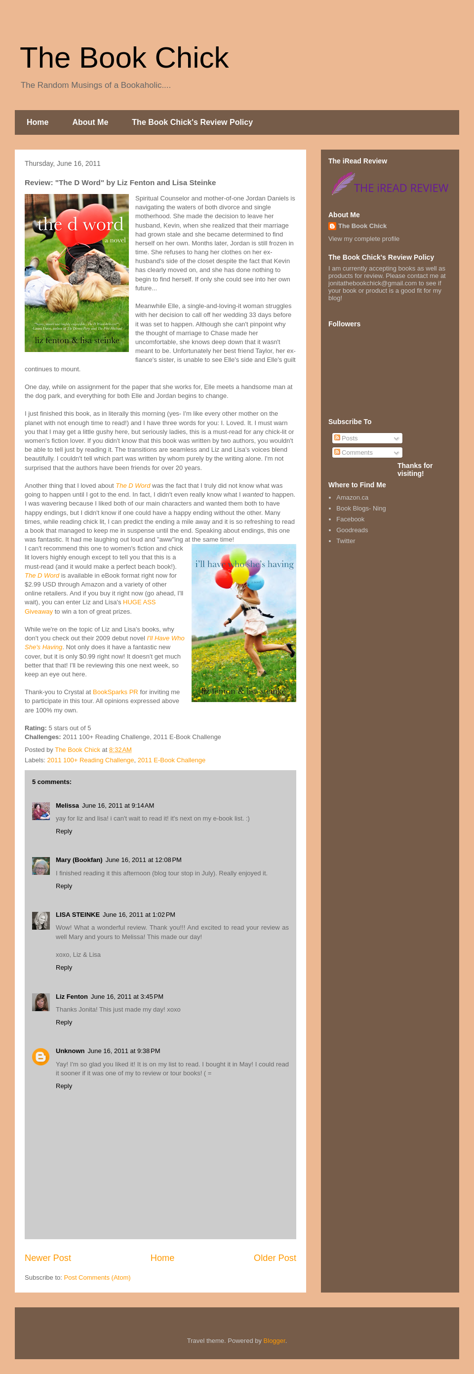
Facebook (350, 519)
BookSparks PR (115, 692)
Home (37, 122)
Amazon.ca (352, 497)
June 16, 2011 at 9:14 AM (118, 805)
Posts (346, 438)
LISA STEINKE (78, 914)
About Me (90, 122)
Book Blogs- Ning (361, 508)
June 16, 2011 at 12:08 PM (144, 860)
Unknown (70, 1051)
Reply (64, 831)
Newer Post (48, 1258)
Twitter (345, 541)
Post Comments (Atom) (97, 1277)
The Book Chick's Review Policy (192, 122)
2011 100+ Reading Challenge (90, 760)
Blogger (274, 1340)
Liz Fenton (72, 996)
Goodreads (352, 530)
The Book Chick (124, 57)
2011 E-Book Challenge (171, 760)
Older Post (275, 1258)
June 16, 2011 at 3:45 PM (127, 996)
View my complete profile (363, 238)
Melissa (67, 805)
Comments (353, 452)
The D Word (133, 485)
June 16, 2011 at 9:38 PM (124, 1051)
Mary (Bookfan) (79, 860)
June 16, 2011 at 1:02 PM (139, 914)
